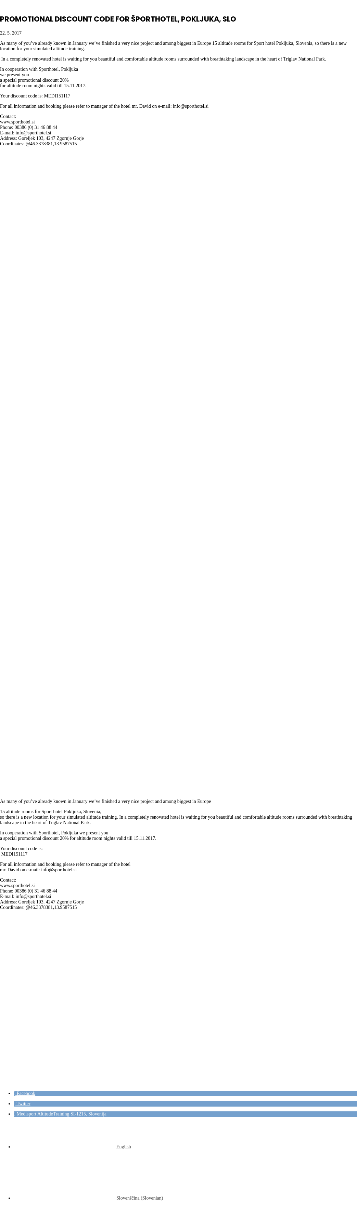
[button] (24, 1093)
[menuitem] (72, 1146)
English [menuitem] (123, 1146)
